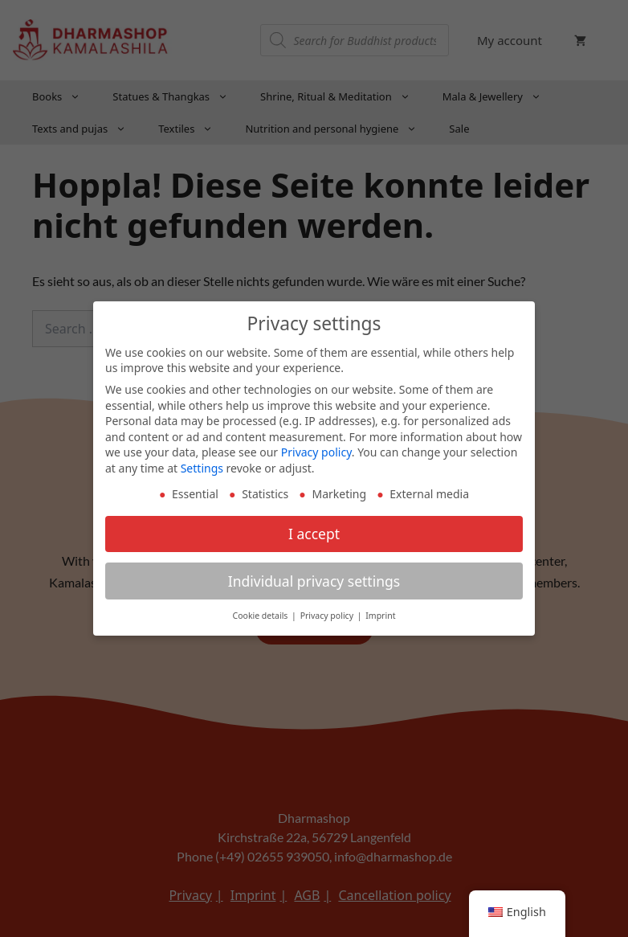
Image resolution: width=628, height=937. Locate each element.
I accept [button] (314, 532)
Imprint (380, 614)
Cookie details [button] (262, 614)
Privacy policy (316, 451)
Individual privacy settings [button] (314, 579)
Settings (202, 466)
